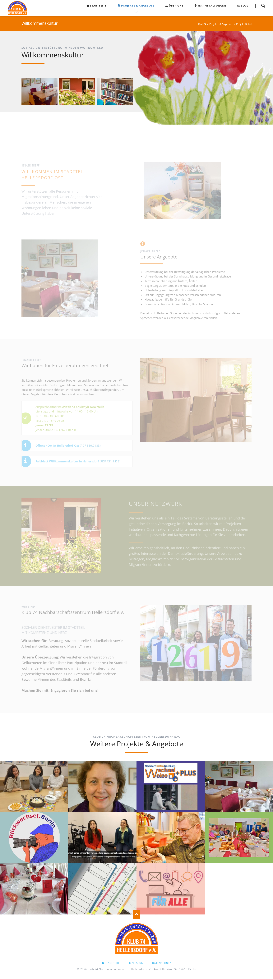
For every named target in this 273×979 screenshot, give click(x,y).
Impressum (136, 963)
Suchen (263, 5)
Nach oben (136, 914)
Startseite (112, 963)
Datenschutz (161, 963)
